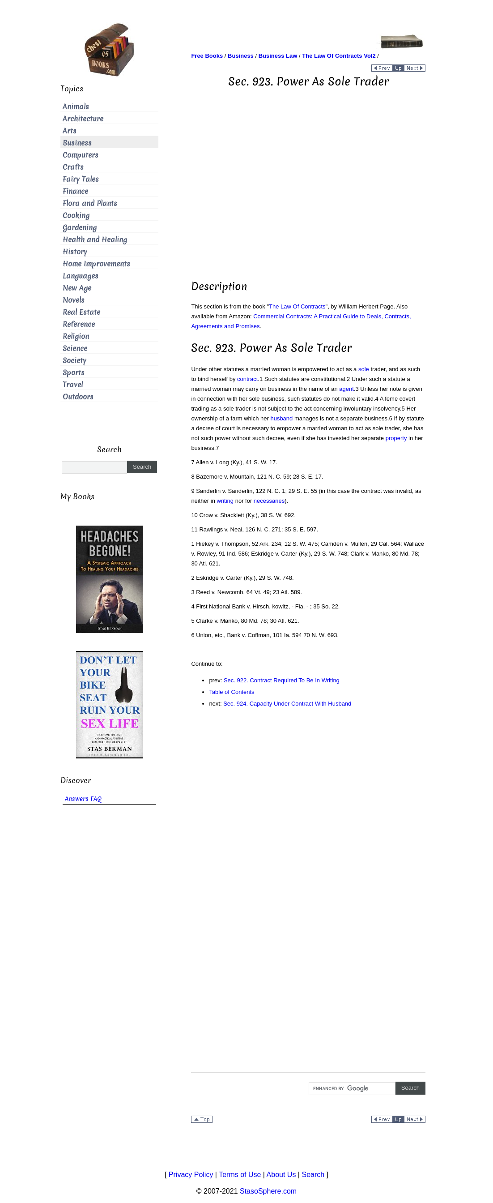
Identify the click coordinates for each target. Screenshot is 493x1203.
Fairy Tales (81, 179)
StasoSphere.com (268, 1191)
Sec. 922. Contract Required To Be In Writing (282, 680)
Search (313, 1174)
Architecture (83, 119)
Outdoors (78, 397)
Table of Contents (231, 692)
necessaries (269, 500)
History (75, 252)
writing (225, 500)
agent (346, 388)
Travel (73, 385)
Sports (74, 372)
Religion (76, 336)
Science (75, 348)
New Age (77, 288)
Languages (80, 276)
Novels (74, 300)
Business (77, 143)
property (396, 438)
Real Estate (81, 312)
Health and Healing (95, 239)
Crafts (73, 167)
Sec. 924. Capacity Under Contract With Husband (287, 703)
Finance (75, 191)
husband (281, 418)
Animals (76, 106)
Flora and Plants (90, 203)
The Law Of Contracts (297, 306)
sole (363, 369)
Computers (80, 155)
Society (74, 360)
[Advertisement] (308, 179)
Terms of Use (240, 1174)
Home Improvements (96, 264)
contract (247, 379)
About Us (281, 1174)
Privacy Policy (191, 1174)
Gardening (80, 227)
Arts (69, 131)
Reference (79, 324)
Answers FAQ (83, 799)
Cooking (76, 215)
